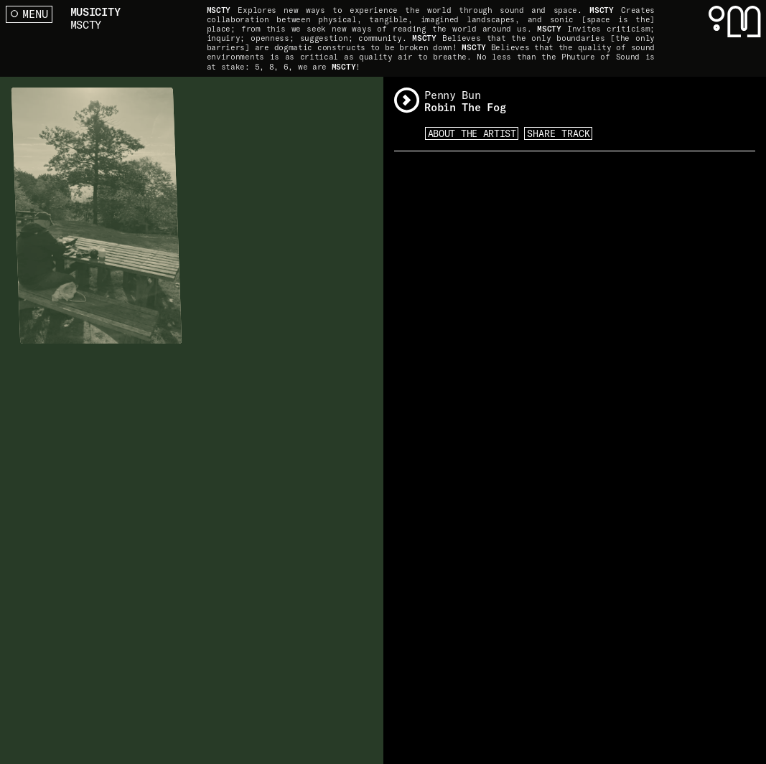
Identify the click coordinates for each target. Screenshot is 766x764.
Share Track (558, 133)
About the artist (472, 133)
